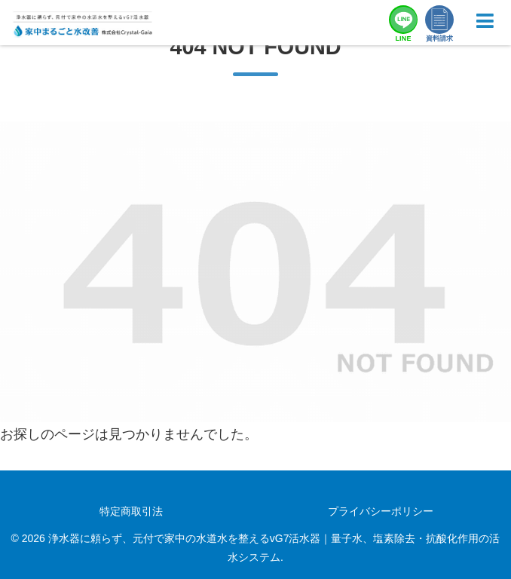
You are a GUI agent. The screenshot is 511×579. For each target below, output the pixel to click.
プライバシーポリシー (380, 511)
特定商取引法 (131, 511)
